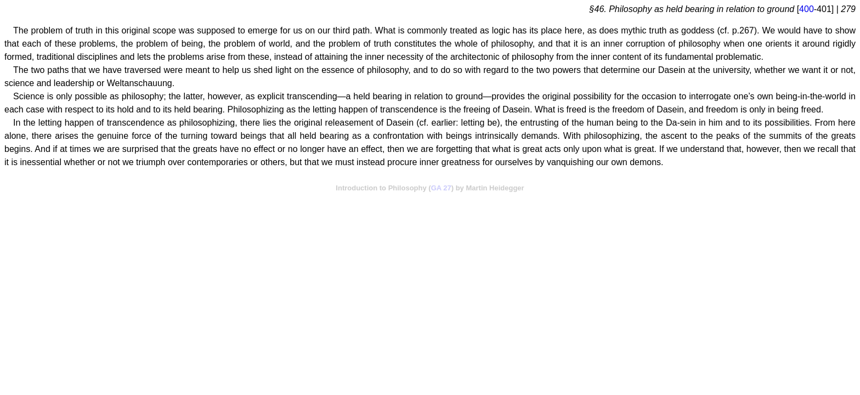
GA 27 (441, 188)
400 (806, 9)
